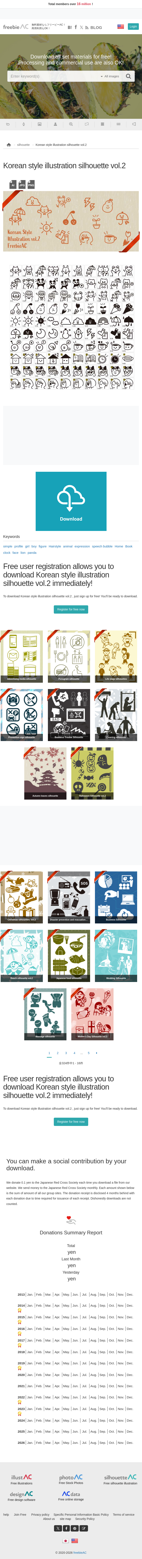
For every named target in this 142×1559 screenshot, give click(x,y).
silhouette (23, 144)
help (6, 1514)
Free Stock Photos (71, 1483)
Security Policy (85, 1519)
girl (27, 546)
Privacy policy (40, 1514)
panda (32, 552)
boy (34, 546)
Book (129, 546)
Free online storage (71, 1499)
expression (82, 546)
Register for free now (71, 609)
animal (67, 546)
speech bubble (102, 546)
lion (23, 552)
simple (7, 546)
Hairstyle (55, 546)
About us (49, 1519)
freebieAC (80, 1552)
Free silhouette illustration (120, 1483)
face (15, 552)
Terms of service (123, 1514)
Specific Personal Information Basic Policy (81, 1514)
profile (18, 546)
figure (43, 546)
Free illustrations (21, 1483)
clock (6, 552)
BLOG (96, 27)
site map (65, 1519)
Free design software (21, 1500)
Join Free (20, 1514)
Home (119, 546)
